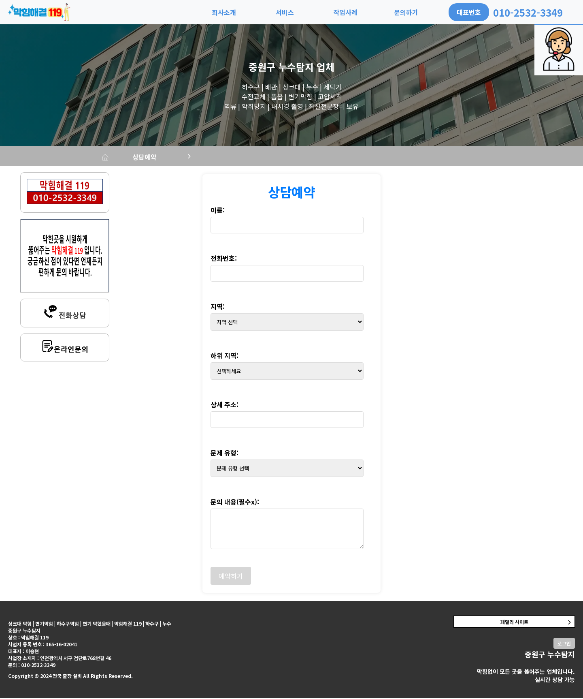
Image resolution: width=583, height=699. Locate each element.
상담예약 (159, 157)
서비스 (285, 12)
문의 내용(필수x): (235, 502)
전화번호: (224, 259)
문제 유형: (224, 453)
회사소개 (224, 12)
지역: (218, 307)
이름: (218, 211)
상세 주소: (224, 405)
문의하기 (406, 12)
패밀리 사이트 (514, 622)
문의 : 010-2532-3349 (31, 665)
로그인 (564, 644)
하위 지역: (224, 356)
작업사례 (345, 12)
